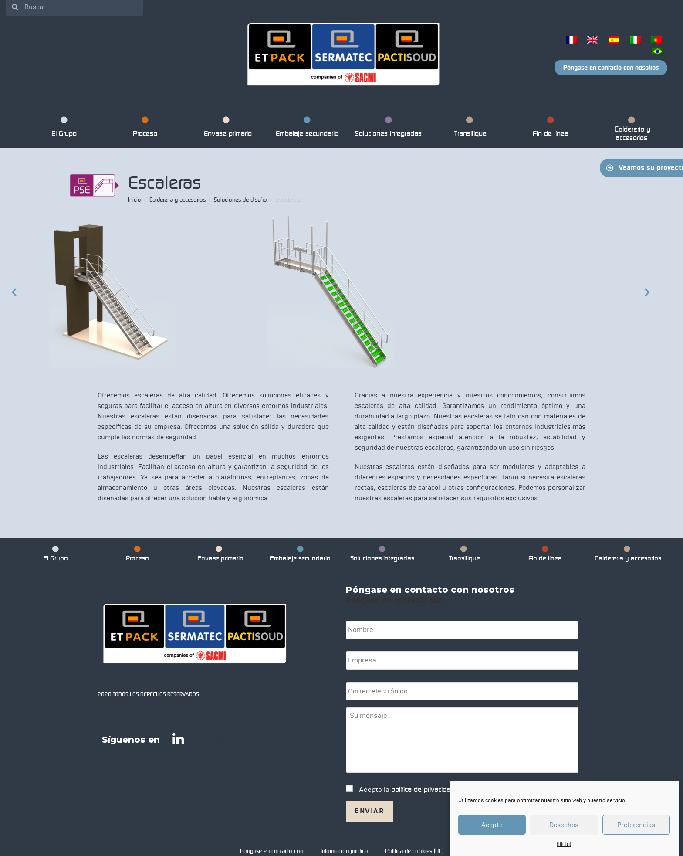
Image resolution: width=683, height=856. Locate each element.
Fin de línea (550, 128)
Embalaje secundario (307, 128)
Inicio (134, 200)
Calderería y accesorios (631, 130)
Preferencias (636, 825)
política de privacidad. (423, 787)
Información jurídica (344, 841)
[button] (14, 291)
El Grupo (64, 128)
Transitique (470, 128)
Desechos (563, 825)
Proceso (145, 128)
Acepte (492, 825)
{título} (564, 844)
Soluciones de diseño (240, 200)
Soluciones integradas (388, 128)
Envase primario (226, 128)
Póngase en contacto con (271, 841)
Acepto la (407, 787)
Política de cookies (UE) (414, 841)
